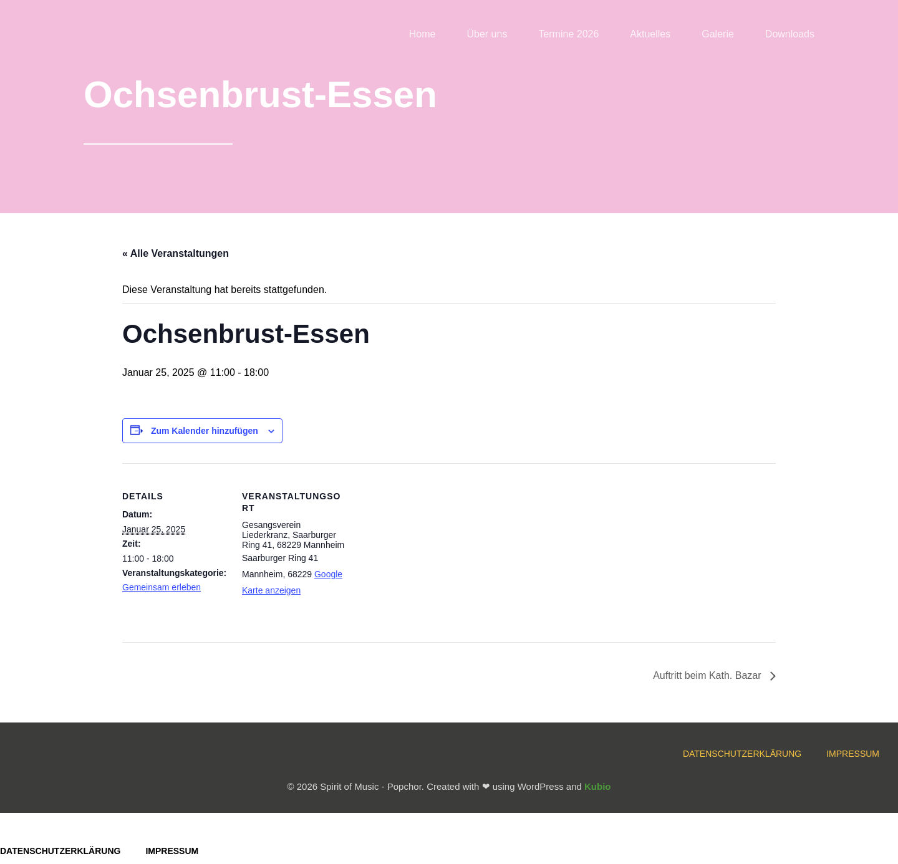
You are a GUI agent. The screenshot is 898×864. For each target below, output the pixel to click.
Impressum (852, 754)
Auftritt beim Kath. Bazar (708, 675)
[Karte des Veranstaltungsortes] (427, 549)
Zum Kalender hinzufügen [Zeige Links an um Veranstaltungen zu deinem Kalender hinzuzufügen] (204, 431)
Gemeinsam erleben (161, 587)
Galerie (718, 34)
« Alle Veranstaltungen (175, 253)
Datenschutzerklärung (742, 754)
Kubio (597, 786)
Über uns (486, 34)
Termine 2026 (568, 34)
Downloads (789, 34)
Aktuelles (650, 34)
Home (422, 34)
